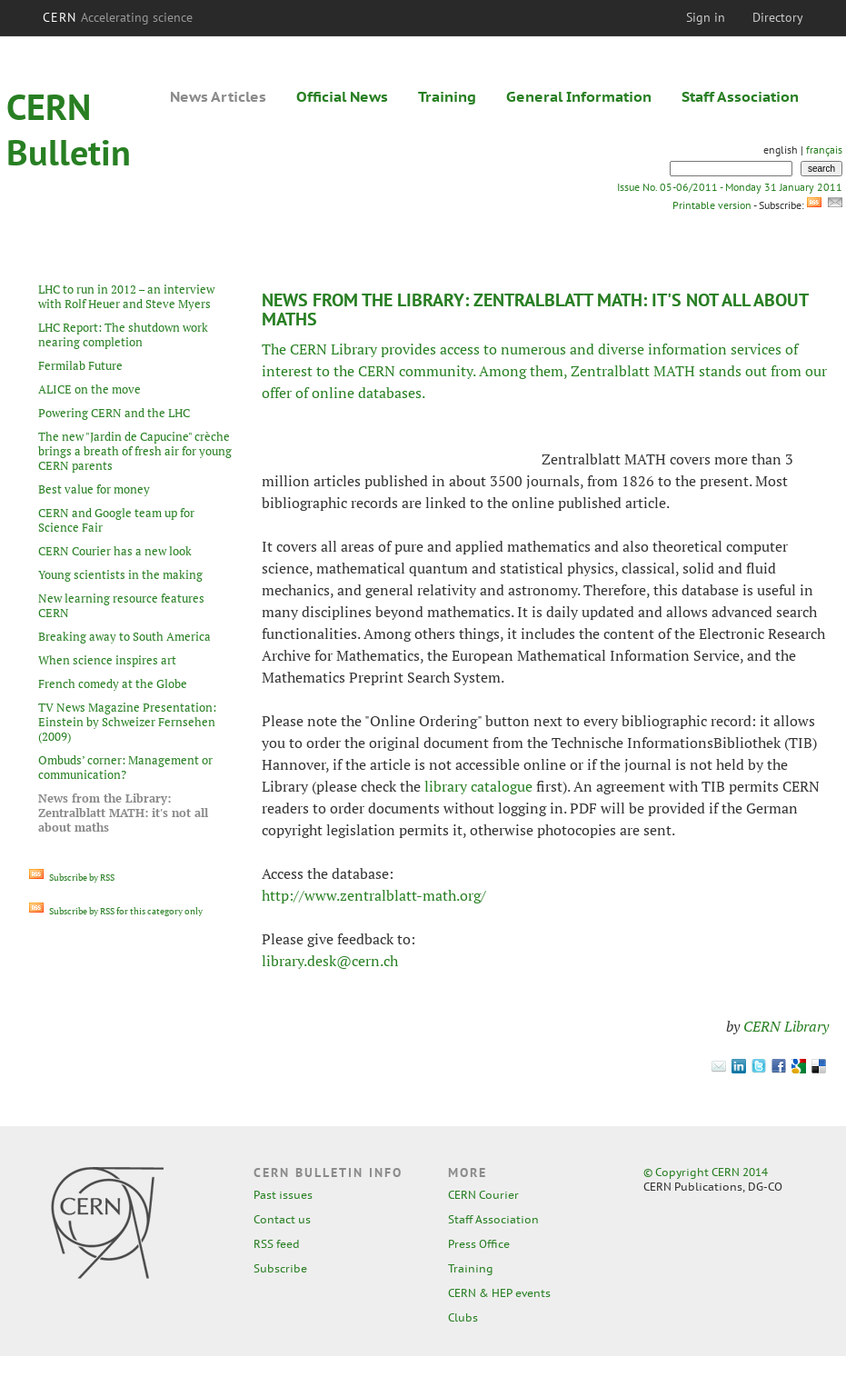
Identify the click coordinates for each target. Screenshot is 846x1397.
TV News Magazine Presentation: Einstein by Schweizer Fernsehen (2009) (127, 721)
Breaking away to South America (124, 636)
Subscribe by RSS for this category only (116, 911)
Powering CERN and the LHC (114, 412)
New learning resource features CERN (121, 605)
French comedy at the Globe (112, 683)
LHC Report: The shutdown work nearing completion (123, 334)
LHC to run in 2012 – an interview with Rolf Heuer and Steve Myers (126, 296)
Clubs (463, 1317)
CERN (118, 17)
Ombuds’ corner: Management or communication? (125, 767)
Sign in (705, 17)
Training (447, 96)
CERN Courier (483, 1195)
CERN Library (786, 1026)
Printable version (711, 205)
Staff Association (740, 96)
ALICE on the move (89, 389)
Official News (342, 96)
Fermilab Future (80, 365)
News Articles (218, 96)
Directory (777, 17)
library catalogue (478, 786)
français (824, 149)
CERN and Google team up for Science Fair (116, 519)
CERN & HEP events (499, 1293)
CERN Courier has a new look (115, 551)
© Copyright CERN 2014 (705, 1172)
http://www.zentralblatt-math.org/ (374, 895)
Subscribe (280, 1268)
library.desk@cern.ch (330, 961)
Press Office (479, 1244)
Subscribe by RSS (71, 877)
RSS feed (277, 1244)
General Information (579, 96)
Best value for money (94, 489)
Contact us (282, 1219)
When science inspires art (107, 660)
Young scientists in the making (120, 574)
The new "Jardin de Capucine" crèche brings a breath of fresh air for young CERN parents (135, 451)
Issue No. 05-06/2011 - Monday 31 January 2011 (729, 187)
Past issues (283, 1195)
